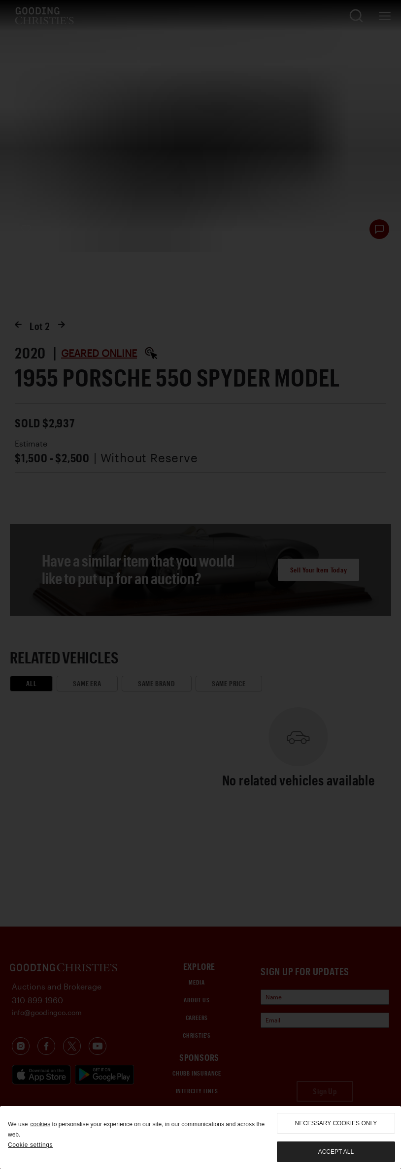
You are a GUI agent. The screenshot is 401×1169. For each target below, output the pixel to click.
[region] (200, 1137)
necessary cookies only (336, 1123)
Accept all (336, 1151)
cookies (40, 1124)
